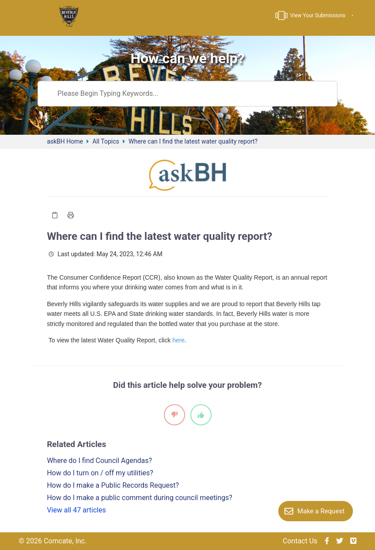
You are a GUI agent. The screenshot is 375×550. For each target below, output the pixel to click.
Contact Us (300, 541)
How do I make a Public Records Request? (113, 485)
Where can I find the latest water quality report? (193, 141)
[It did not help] (174, 414)
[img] (327, 541)
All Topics (105, 141)
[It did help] (201, 414)
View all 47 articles (76, 510)
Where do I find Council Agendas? (99, 460)
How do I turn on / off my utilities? (100, 473)
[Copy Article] (55, 215)
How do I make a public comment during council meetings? (139, 497)
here (178, 340)
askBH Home (65, 141)
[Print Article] (71, 215)
